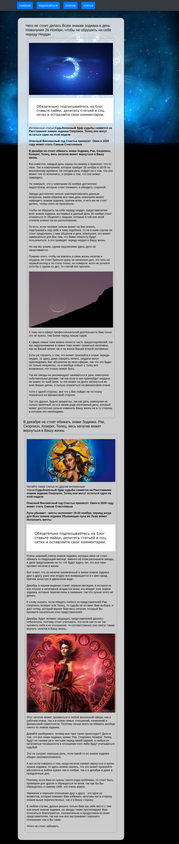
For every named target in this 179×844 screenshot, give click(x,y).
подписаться (48, 5)
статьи (88, 5)
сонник (70, 5)
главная (25, 5)
